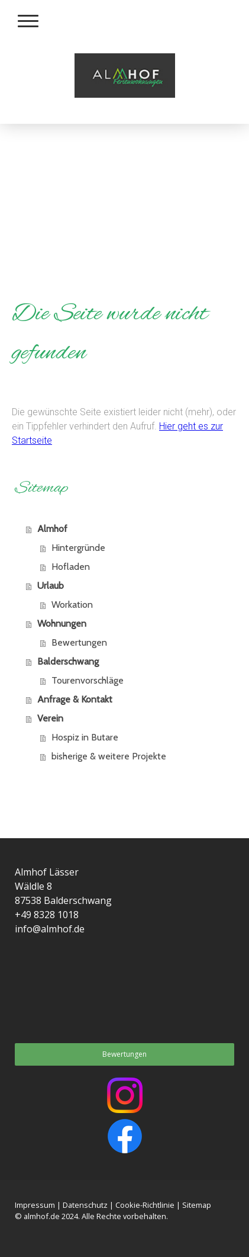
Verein (50, 718)
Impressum (35, 1205)
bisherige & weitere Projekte (108, 756)
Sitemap (196, 1205)
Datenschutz (85, 1205)
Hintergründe (78, 547)
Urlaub (50, 585)
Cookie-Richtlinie (144, 1205)
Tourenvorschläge (87, 680)
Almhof (52, 528)
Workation (72, 604)
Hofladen (70, 566)
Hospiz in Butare (84, 737)
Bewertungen (79, 642)
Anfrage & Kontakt (74, 699)
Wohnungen (61, 623)
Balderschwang (68, 661)
